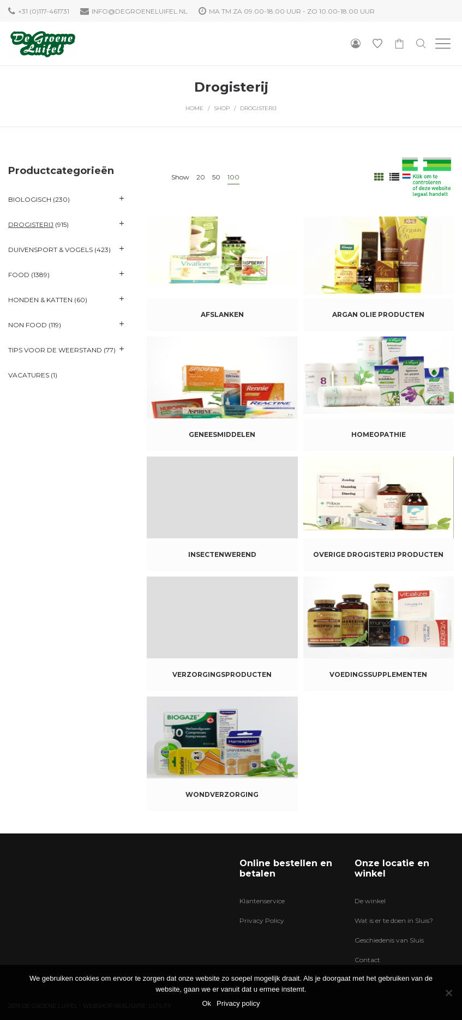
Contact (367, 960)
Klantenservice (262, 901)
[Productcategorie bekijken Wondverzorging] (222, 754)
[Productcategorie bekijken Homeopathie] (378, 394)
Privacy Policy (261, 920)
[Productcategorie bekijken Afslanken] (222, 274)
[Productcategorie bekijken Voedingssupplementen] (378, 634)
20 (200, 177)
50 (216, 177)
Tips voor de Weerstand (55, 350)
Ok (206, 1003)
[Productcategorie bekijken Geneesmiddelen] (222, 394)
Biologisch (29, 199)
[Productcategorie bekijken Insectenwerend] (222, 514)
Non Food (27, 325)
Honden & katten (40, 300)
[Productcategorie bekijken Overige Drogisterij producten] (378, 514)
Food (18, 275)
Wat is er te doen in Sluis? (394, 920)
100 (233, 177)
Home (194, 108)
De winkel (370, 901)
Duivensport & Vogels (50, 249)
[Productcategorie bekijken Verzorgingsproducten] (222, 634)
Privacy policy (238, 1003)
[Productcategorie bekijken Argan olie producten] (378, 274)
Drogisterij (30, 224)
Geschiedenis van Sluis (389, 940)
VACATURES (28, 375)
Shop (222, 108)
